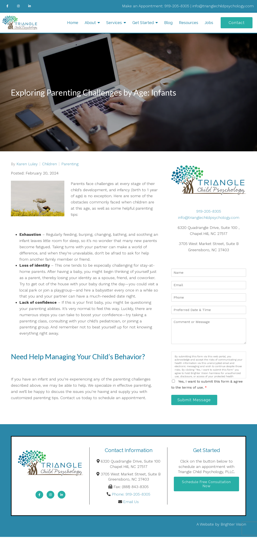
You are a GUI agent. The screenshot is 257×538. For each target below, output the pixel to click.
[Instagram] (18, 6)
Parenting (69, 164)
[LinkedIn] (29, 6)
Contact (237, 22)
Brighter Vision (233, 525)
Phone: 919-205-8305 (131, 495)
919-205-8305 (176, 6)
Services (114, 22)
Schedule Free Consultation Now (206, 485)
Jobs (209, 22)
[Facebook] (7, 6)
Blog (168, 22)
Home (72, 22)
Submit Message (196, 400)
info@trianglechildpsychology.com (223, 6)
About (90, 22)
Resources (188, 22)
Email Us (131, 502)
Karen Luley (27, 164)
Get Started (143, 22)
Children (49, 164)
